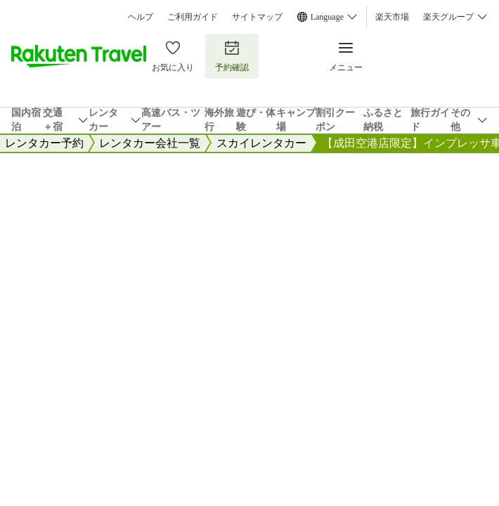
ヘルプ (140, 17)
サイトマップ (257, 17)
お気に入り (173, 55)
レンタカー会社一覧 (149, 143)
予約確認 (232, 55)
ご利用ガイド (192, 17)
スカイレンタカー (261, 143)
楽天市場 (392, 17)
